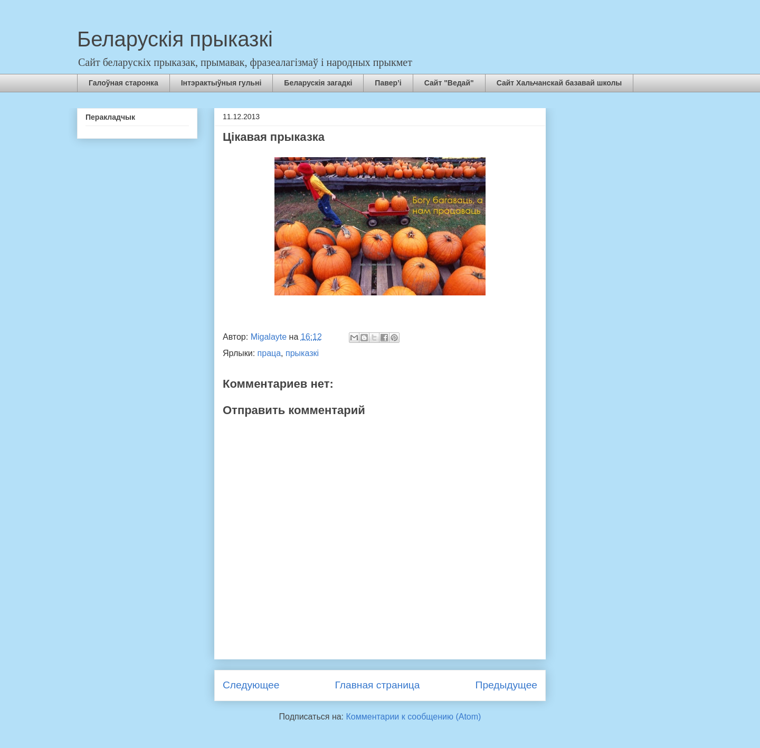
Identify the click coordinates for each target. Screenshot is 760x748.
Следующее (251, 685)
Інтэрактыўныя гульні (221, 83)
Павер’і (388, 83)
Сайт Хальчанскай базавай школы (559, 83)
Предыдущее (506, 685)
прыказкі (302, 353)
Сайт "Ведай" (449, 83)
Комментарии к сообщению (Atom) (413, 716)
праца (269, 353)
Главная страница (377, 685)
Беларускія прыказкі (175, 39)
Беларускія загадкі (318, 83)
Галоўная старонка (123, 83)
